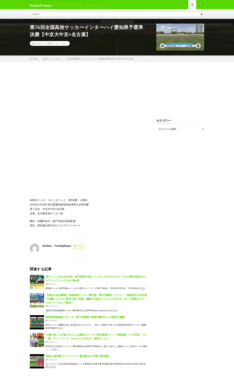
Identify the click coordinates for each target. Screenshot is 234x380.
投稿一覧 (77, 248)
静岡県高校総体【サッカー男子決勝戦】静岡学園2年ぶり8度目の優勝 (85, 318)
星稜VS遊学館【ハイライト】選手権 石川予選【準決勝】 (78, 357)
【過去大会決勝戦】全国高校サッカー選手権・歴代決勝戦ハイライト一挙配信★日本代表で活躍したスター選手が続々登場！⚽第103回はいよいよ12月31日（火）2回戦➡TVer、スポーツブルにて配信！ (96, 300)
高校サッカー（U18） (57, 45)
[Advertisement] (117, 87)
